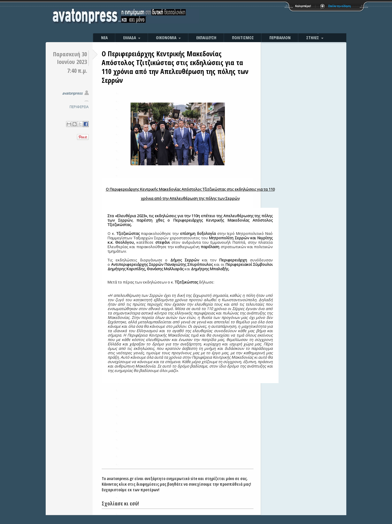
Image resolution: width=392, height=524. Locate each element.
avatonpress (72, 93)
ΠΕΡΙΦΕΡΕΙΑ (79, 106)
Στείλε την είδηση (339, 6)
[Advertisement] (259, 17)
